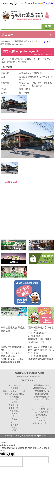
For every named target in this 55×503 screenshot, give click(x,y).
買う (14, 416)
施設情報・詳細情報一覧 (26, 41)
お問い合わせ (42, 415)
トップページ (6, 41)
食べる (14, 413)
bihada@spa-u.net (10, 362)
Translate (45, 3)
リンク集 (42, 420)
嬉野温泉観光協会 (28, 16)
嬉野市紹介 (14, 397)
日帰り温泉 (14, 399)
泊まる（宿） (14, 408)
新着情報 (14, 388)
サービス (14, 425)
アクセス (42, 406)
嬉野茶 (14, 402)
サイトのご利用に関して (41, 409)
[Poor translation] (10, 454)
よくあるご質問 (42, 412)
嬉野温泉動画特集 (42, 391)
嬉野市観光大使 (42, 394)
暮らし (14, 427)
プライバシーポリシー (41, 423)
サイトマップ (42, 418)
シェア (47, 41)
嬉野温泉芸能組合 (42, 397)
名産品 (14, 419)
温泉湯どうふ (14, 405)
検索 (48, 27)
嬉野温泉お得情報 (42, 385)
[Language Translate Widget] (12, 3)
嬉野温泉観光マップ (41, 388)
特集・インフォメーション (14, 391)
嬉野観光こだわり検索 (14, 394)
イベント (14, 422)
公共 (14, 430)
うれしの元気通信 (42, 399)
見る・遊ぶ (14, 411)
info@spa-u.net (36, 342)
